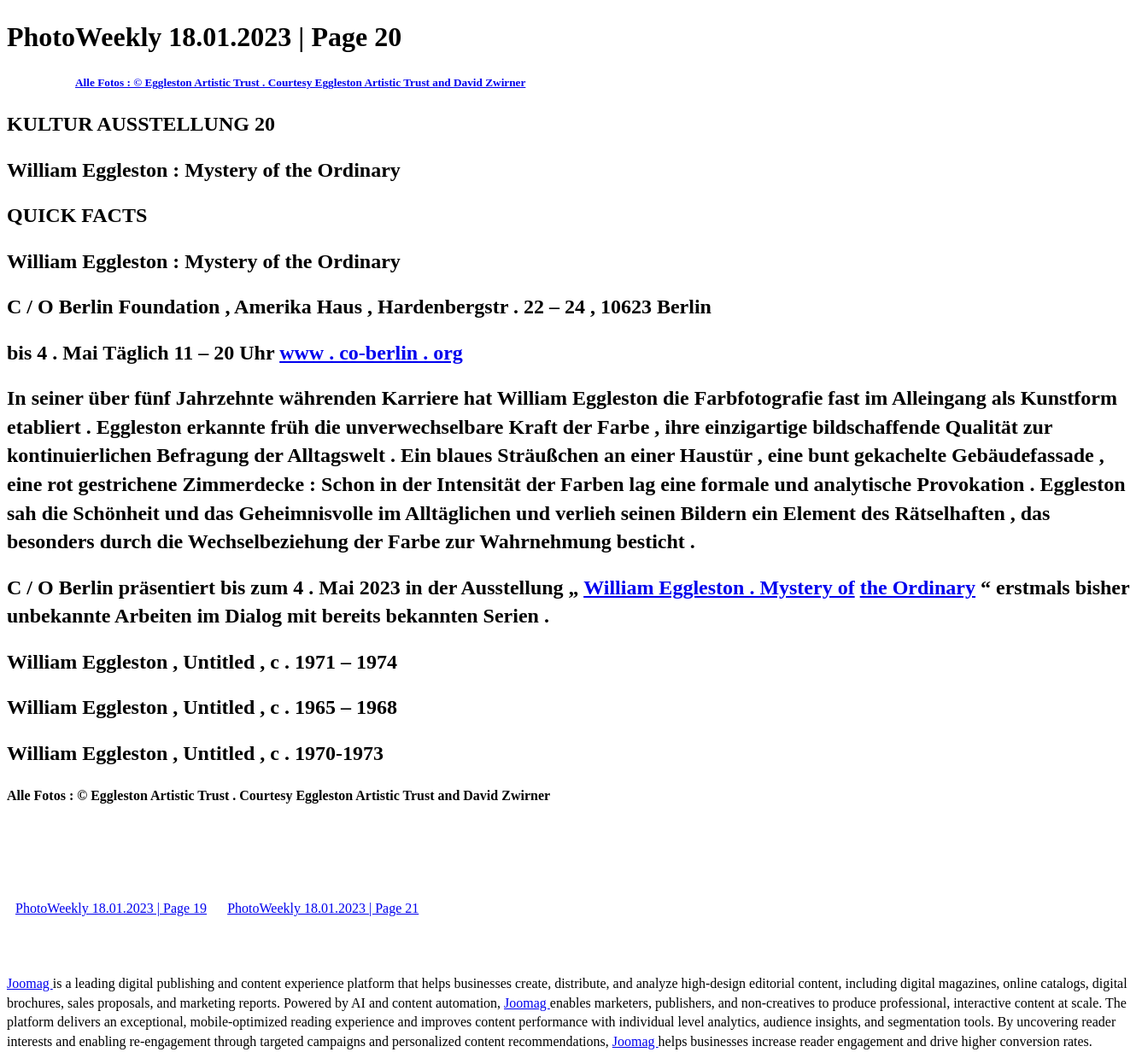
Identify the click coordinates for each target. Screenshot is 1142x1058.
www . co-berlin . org (371, 353)
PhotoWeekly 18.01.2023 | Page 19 (111, 908)
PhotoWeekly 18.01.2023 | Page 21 (323, 908)
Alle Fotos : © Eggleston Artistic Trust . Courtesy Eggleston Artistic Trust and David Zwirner (300, 82)
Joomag (30, 983)
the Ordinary (917, 587)
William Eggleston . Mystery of (719, 587)
